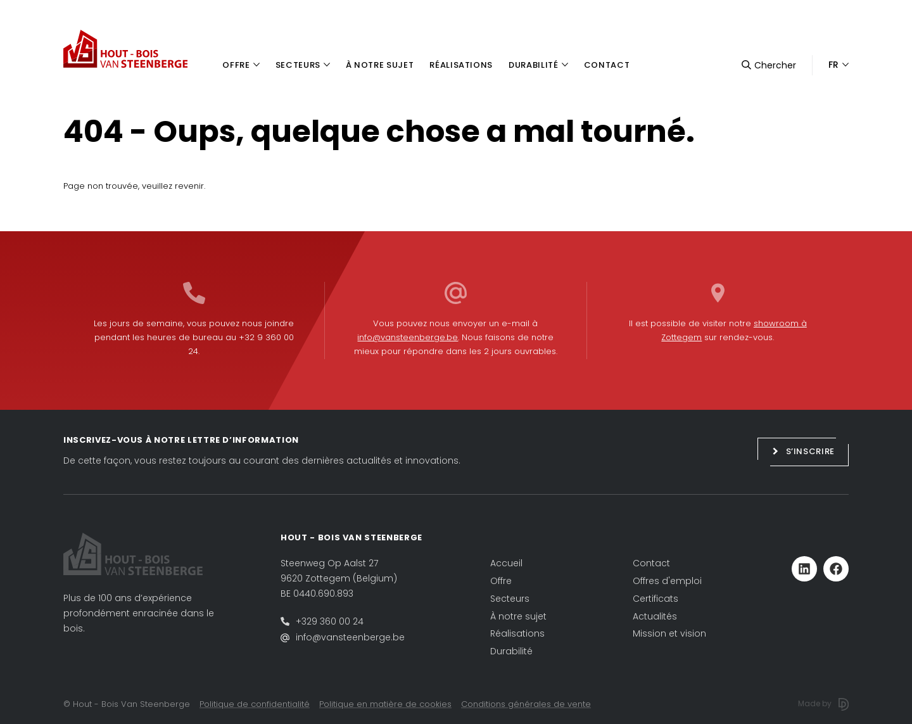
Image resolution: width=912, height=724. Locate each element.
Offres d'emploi (667, 581)
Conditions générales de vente (526, 704)
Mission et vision (669, 633)
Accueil (506, 563)
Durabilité (511, 651)
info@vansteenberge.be (407, 337)
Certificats (655, 598)
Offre (501, 581)
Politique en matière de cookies (385, 704)
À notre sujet (518, 616)
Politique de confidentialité (255, 704)
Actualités (655, 616)
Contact (651, 563)
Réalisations (517, 633)
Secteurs (509, 598)
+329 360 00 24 (330, 621)
